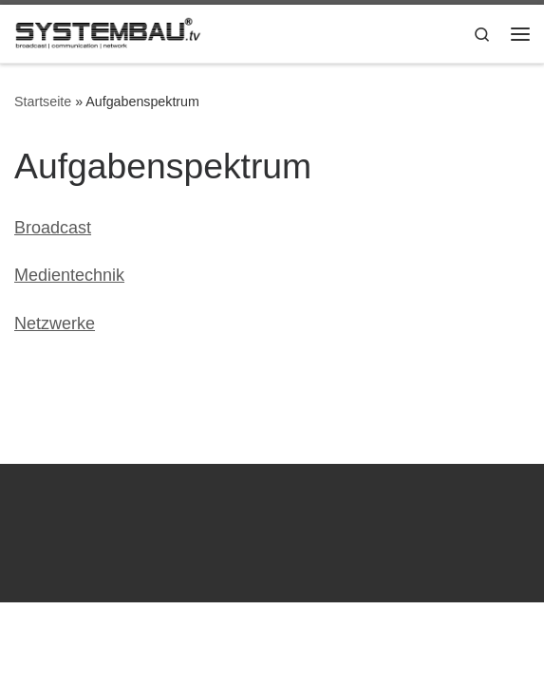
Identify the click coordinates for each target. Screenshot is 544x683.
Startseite (42, 101)
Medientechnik (69, 275)
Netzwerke (54, 323)
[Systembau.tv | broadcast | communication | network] (108, 32)
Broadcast (52, 227)
